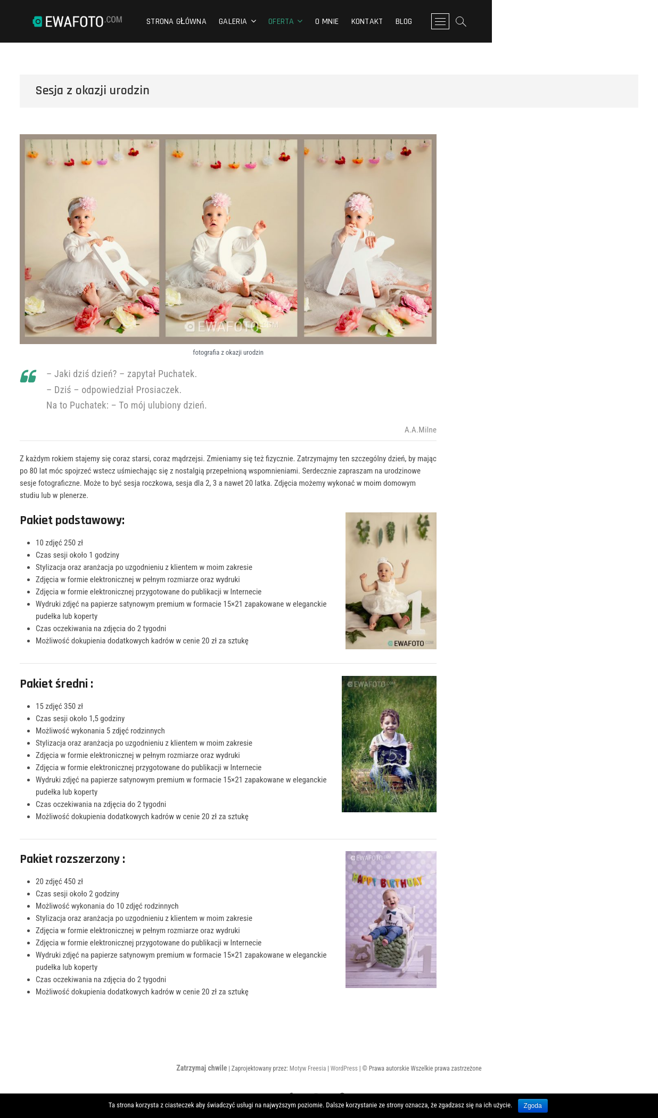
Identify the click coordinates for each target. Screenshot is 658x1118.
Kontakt (450, 21)
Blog (487, 21)
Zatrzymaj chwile (201, 1068)
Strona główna (259, 21)
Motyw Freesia (308, 1068)
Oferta (364, 21)
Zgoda (533, 1105)
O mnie (410, 21)
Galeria (316, 21)
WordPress (344, 1068)
